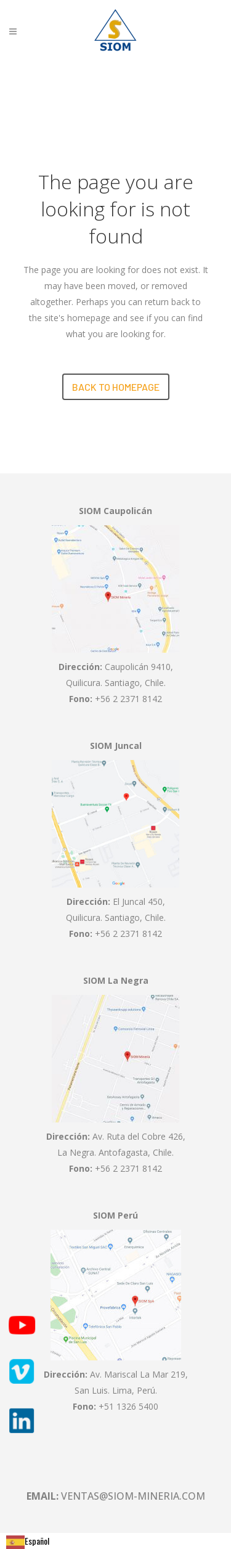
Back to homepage (116, 387)
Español (27, 1540)
